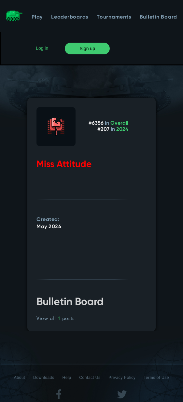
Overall (119, 123)
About (19, 377)
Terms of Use (156, 377)
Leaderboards (69, 17)
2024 (122, 129)
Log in (42, 48)
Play (37, 17)
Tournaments (114, 17)
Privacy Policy (121, 377)
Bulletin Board (158, 17)
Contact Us (89, 377)
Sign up (87, 48)
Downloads (43, 377)
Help (66, 377)
